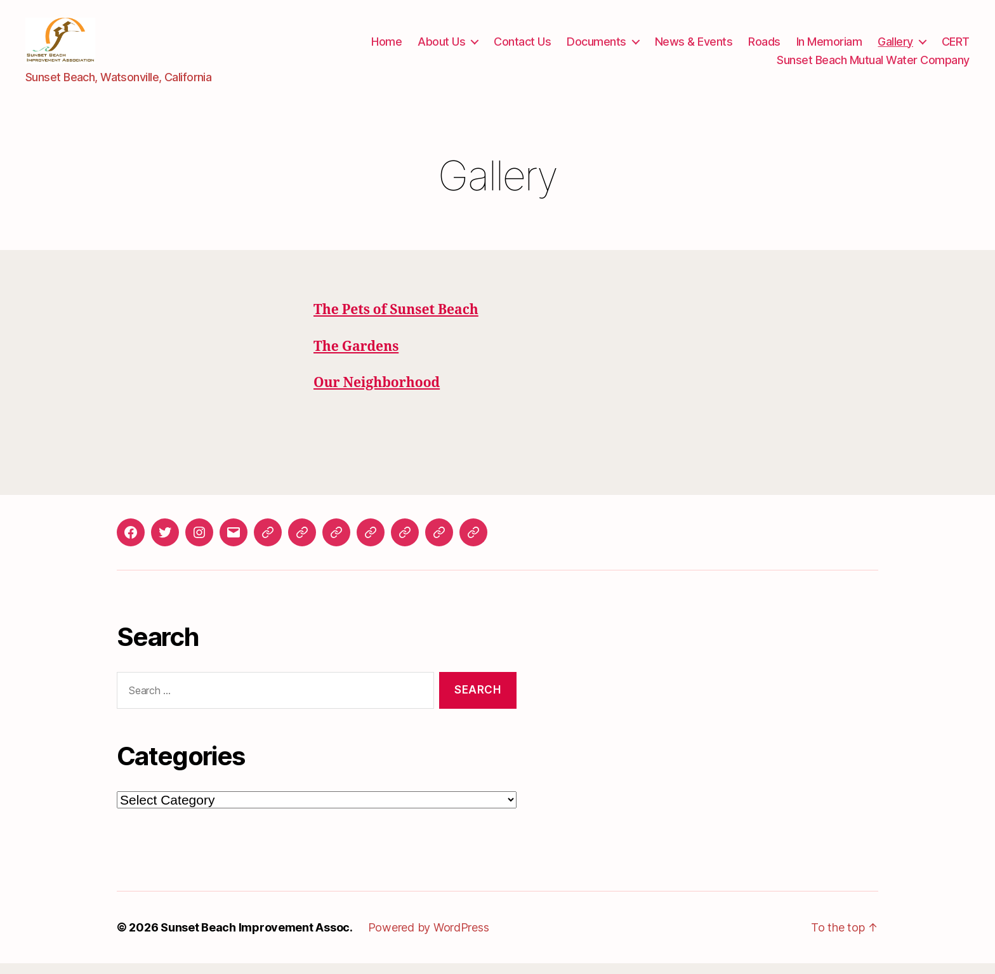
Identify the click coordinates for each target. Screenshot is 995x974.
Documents (596, 46)
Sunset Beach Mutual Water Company (873, 65)
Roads (764, 46)
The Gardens (356, 356)
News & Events (694, 46)
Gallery (895, 46)
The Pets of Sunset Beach (395, 320)
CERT (956, 46)
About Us (441, 46)
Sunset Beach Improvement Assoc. (257, 938)
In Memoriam (829, 46)
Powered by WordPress (428, 938)
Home (386, 46)
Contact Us (522, 46)
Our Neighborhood (376, 393)
